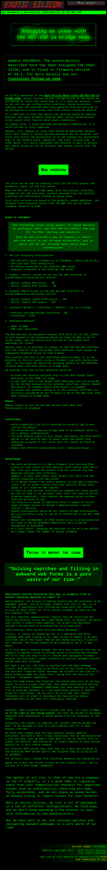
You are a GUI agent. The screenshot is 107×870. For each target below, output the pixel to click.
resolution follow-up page (34, 79)
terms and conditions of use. (91, 865)
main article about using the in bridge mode (52, 98)
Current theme (81, 852)
